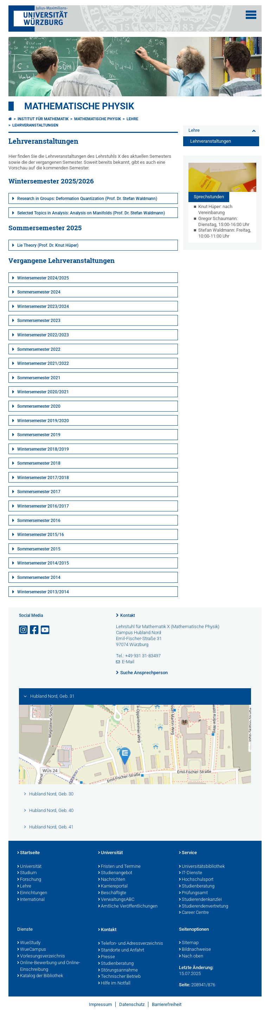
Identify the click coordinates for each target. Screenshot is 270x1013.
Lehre (132, 119)
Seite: (184, 984)
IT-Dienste (190, 873)
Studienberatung (196, 886)
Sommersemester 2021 (38, 377)
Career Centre (194, 913)
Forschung (29, 880)
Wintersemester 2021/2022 (43, 363)
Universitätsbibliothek (202, 867)
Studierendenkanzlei (200, 900)
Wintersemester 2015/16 (40, 534)
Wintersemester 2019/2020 (43, 420)
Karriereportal (113, 886)
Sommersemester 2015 (38, 549)
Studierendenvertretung (203, 906)
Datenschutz (131, 1004)
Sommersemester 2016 (38, 520)
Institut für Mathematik (43, 119)
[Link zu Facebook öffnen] (35, 630)
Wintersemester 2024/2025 (43, 278)
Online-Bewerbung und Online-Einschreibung (48, 966)
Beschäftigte (112, 893)
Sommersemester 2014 (38, 577)
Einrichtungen (32, 893)
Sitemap (189, 943)
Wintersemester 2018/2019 (43, 449)
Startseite (28, 853)
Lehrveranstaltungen (35, 125)
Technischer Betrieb (119, 977)
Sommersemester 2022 (38, 349)
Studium (27, 873)
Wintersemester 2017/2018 (43, 477)
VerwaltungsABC (116, 900)
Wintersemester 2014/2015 (43, 563)
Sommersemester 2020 (38, 406)
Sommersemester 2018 (38, 463)
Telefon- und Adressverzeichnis (130, 944)
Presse (106, 957)
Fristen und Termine (119, 867)
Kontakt (127, 615)
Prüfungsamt (193, 893)
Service (188, 853)
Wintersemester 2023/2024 (43, 306)
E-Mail (128, 661)
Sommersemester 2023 (38, 320)
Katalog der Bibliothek (40, 976)
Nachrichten (111, 880)
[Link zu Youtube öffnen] (46, 630)
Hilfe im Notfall (114, 983)
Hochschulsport (196, 880)
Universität (29, 867)
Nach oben (191, 956)
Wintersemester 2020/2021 (43, 391)
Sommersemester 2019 (38, 434)
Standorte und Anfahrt (121, 950)
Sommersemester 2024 (38, 292)
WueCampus (31, 950)
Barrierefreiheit (166, 1004)
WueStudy (28, 943)
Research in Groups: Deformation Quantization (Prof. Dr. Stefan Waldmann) (87, 198)
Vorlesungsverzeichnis (41, 956)
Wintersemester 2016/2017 (43, 506)
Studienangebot (115, 873)
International (31, 900)
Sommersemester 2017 (38, 491)
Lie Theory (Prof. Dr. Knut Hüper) (47, 245)
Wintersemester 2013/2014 (43, 591)
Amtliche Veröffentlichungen (128, 906)
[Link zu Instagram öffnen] (24, 630)
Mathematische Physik (79, 106)
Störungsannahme (118, 970)
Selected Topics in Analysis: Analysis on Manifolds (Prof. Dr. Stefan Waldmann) (91, 213)
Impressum (100, 1004)
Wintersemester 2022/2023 (43, 335)
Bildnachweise (195, 950)
